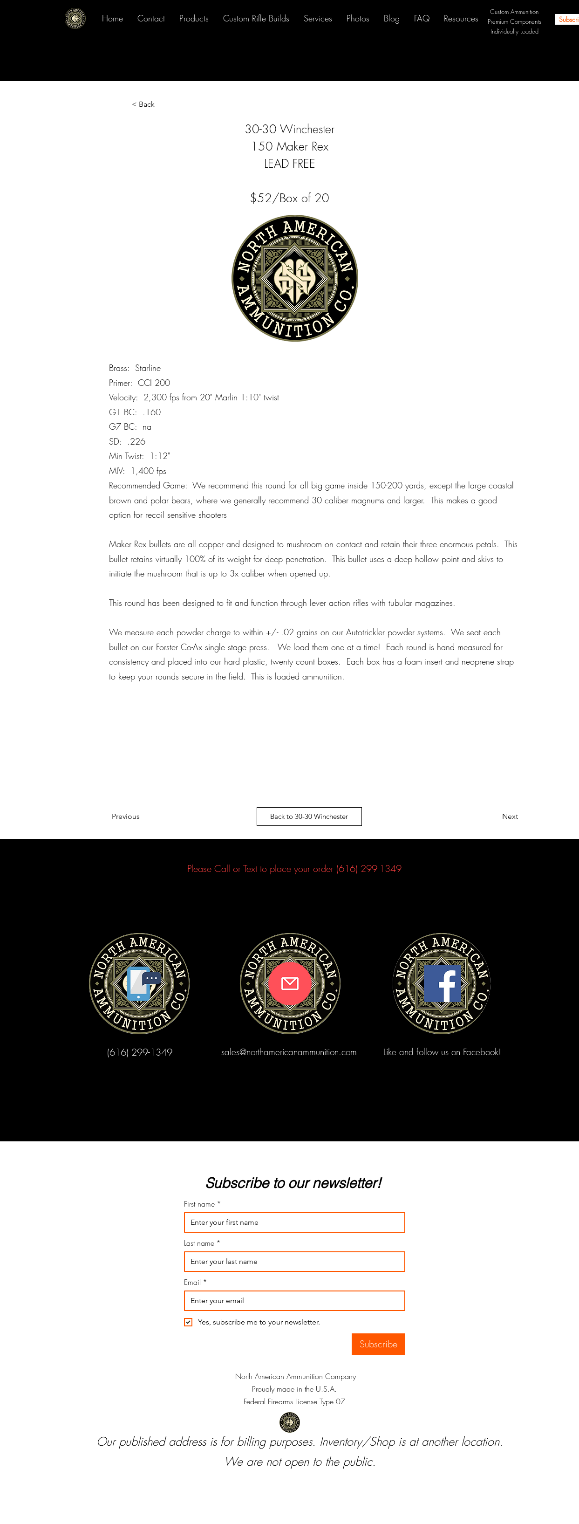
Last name (202, 1243)
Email (195, 1282)
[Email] (292, 1300)
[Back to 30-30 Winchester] (309, 816)
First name (202, 1203)
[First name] (292, 1222)
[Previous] (130, 816)
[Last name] (292, 1261)
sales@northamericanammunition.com (289, 1052)
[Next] (494, 816)
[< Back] (162, 104)
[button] (460, 18)
